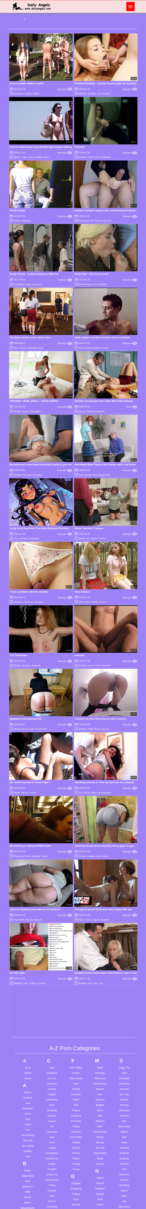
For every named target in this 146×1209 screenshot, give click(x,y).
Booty (28, 961)
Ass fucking (28, 824)
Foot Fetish (76, 826)
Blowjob (83, 93)
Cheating (52, 799)
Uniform (124, 1062)
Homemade (76, 1009)
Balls (27, 870)
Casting (52, 778)
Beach (17, 157)
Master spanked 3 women (89, 528)
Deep (52, 952)
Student (124, 922)
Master (94, 538)
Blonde (87, 348)
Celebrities (19, 284)
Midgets (100, 794)
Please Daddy (17, 210)
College (52, 837)
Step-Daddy (51, 931)
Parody (100, 996)
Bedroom (28, 902)
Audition (27, 840)
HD (88, 538)
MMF (100, 815)
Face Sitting (76, 756)
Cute (51, 911)
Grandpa (76, 925)
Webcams (124, 1123)
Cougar (52, 853)
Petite (100, 1018)
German (76, 893)
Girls (75, 904)
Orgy (100, 945)
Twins (124, 1043)
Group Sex (76, 941)
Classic (94, 602)
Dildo (51, 968)
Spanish (124, 869)
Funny (76, 858)
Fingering (76, 805)
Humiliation (76, 1030)
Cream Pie (52, 863)
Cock (51, 831)
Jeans (76, 1090)
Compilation (51, 842)
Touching (124, 1016)
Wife (124, 1144)
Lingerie (76, 1177)
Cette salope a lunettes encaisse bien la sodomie (102, 337)
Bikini (28, 923)
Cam (51, 756)
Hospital (76, 1014)
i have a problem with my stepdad (29, 591)
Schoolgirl (124, 767)
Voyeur (124, 1098)
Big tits (90, 411)
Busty (28, 1009)
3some (27, 762)
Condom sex (51, 847)
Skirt (124, 826)
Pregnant (100, 1044)
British (27, 977)
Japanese (76, 1085)
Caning (24, 411)
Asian (28, 813)
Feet (75, 773)
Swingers (124, 943)
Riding (100, 1090)
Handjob (76, 972)
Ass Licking (28, 835)
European (18, 93)
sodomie (79, 655)
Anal (90, 157)
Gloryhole (76, 915)
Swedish (124, 938)
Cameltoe (37, 475)
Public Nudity (100, 1055)
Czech (51, 917)
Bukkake (92, 93)
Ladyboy (76, 1140)
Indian (76, 1050)
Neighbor (100, 877)
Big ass (98, 220)
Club (51, 826)
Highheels (76, 998)
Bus (28, 1004)
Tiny (124, 990)
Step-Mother (100, 842)
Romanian (100, 1107)
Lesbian (76, 1167)
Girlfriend (76, 899)
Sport (40, 348)
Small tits (35, 665)
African (27, 781)
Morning (100, 837)
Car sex (52, 767)
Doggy (51, 979)
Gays (76, 888)
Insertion (75, 1060)
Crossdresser (52, 869)
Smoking (124, 847)
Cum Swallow (104, 93)
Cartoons (52, 773)
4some (27, 767)
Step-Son (124, 863)
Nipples (100, 883)
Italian (76, 1071)
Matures (100, 778)
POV (100, 1039)
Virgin (124, 1092)
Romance (100, 1101)
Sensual (124, 778)
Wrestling (124, 1149)
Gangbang (75, 877)
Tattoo (124, 963)
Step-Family (76, 767)
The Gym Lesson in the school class (30, 337)
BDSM (17, 411)
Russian (100, 1117)
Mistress (100, 810)
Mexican (100, 789)
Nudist (100, 893)
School (23, 348)
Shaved (124, 789)
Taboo (124, 958)
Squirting (124, 901)
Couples (51, 858)
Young (124, 1163)
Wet (124, 1133)
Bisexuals (28, 929)
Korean (76, 1121)
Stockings (124, 906)
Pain (100, 964)
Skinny (124, 821)
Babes (27, 859)
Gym (16, 348)
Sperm (124, 879)
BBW (27, 881)
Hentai (76, 988)
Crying (51, 874)
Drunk (52, 1000)
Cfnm (52, 794)
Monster (100, 831)
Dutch (52, 1006)
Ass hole (27, 829)
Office (100, 923)
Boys (27, 966)
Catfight (52, 783)
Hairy (76, 966)
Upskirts (124, 1068)
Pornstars (100, 1034)
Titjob (124, 995)
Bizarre (28, 934)
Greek (76, 936)
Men (100, 783)
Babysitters (28, 865)
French (28, 93)
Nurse (100, 904)
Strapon (124, 911)
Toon (124, 1011)
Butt (95, 475)
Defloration (52, 963)
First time (76, 810)
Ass (28, 819)
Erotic (28, 284)
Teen (124, 979)
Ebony (51, 1020)
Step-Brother (28, 982)
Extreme (51, 1057)
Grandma (76, 920)
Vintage (124, 1087)
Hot (76, 1020)
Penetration (100, 1012)
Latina (76, 1156)
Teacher (124, 968)
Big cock (107, 220)
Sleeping (124, 837)
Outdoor (100, 950)
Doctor (51, 974)
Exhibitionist (51, 1052)
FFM (75, 794)
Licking (76, 1172)
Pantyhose (100, 986)
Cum (51, 885)
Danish (51, 941)
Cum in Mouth (100, 284)
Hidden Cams (42, 157)
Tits (124, 1000)
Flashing (76, 821)
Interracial (76, 1066)
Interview (25, 665)
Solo (124, 858)
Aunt (27, 845)
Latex (76, 1145)
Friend (76, 847)
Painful (102, 538)
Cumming (52, 895)
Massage (100, 762)
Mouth (100, 847)
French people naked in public (27, 83)
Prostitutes (100, 1050)
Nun (100, 899)
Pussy (100, 1066)
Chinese (51, 805)
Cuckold (51, 879)
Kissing (76, 1110)
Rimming (100, 1096)
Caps (24, 157)
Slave (124, 831)
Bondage (28, 956)
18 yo (16, 538)
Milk (100, 805)
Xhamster (64, 89)
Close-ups (28, 602)
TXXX (131, 407)
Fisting (76, 815)
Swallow (124, 933)
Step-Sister (124, 815)
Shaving (124, 794)
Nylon (100, 909)
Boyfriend (34, 538)
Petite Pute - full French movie (92, 274)
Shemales (124, 799)
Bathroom (28, 875)
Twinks (124, 1038)
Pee (100, 1007)
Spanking (26, 220)
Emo (51, 1030)
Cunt (51, 906)
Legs (75, 1161)
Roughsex (100, 1112)
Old (100, 929)
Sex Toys (124, 783)
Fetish (76, 789)
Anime (27, 803)
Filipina (76, 799)
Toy (124, 1022)
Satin (124, 762)
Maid (100, 756)
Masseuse (100, 767)
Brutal (28, 993)
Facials (76, 762)
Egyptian (52, 1025)
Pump (100, 1060)
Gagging (76, 872)
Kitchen (76, 1115)
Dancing (51, 936)
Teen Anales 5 (82, 591)
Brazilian (27, 972)
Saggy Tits (124, 756)
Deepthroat (52, 958)
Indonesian (76, 1055)
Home (76, 1004)
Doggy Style (104, 475)
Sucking (124, 927)
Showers (124, 805)
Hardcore (76, 977)
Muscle (100, 853)
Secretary (124, 773)
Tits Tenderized (18, 655)
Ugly (124, 1057)
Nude (100, 888)
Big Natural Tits (86, 220)
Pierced (100, 1023)
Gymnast (76, 952)
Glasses (76, 909)
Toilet (124, 1006)
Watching (124, 1112)
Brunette (27, 475)
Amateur (83, 157)
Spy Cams (124, 895)
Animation (27, 797)
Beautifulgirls (28, 897)
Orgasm (100, 940)
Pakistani (100, 975)
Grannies (76, 931)
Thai (124, 984)
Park (100, 991)
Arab (27, 808)
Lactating (76, 1135)
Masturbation (100, 773)
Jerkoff (76, 1096)
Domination (35, 411)
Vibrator (124, 1082)
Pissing (100, 1028)
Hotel (76, 1025)
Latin (75, 1151)
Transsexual (124, 1027)
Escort (51, 1041)
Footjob (76, 831)
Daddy (17, 220)
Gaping (76, 883)
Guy (76, 947)
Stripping (124, 917)
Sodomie (80, 147)
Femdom (76, 783)
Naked (36, 93)
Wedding (124, 1128)
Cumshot (39, 602)
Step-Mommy (100, 821)
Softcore (124, 853)
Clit (51, 815)
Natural (100, 872)
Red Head (100, 1085)
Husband (76, 1036)
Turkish (124, 1032)
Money (100, 826)
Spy (124, 890)
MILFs (100, 799)
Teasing (124, 974)
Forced (76, 837)
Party (100, 1002)
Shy (124, 810)
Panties (100, 980)
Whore (124, 1139)
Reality (100, 1080)
